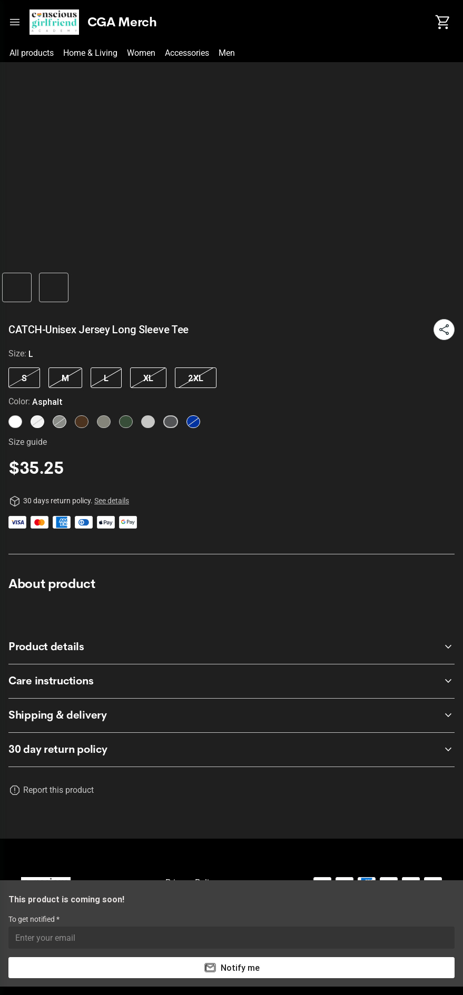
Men (227, 53)
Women (141, 53)
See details (111, 500)
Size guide (27, 442)
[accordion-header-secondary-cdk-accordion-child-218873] (231, 681)
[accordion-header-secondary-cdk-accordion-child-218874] (231, 715)
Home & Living (90, 53)
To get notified (32, 919)
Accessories (187, 53)
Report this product (58, 790)
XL (148, 378)
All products (31, 53)
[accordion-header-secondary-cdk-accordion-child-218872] (231, 647)
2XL (195, 378)
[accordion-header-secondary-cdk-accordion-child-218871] (231, 750)
